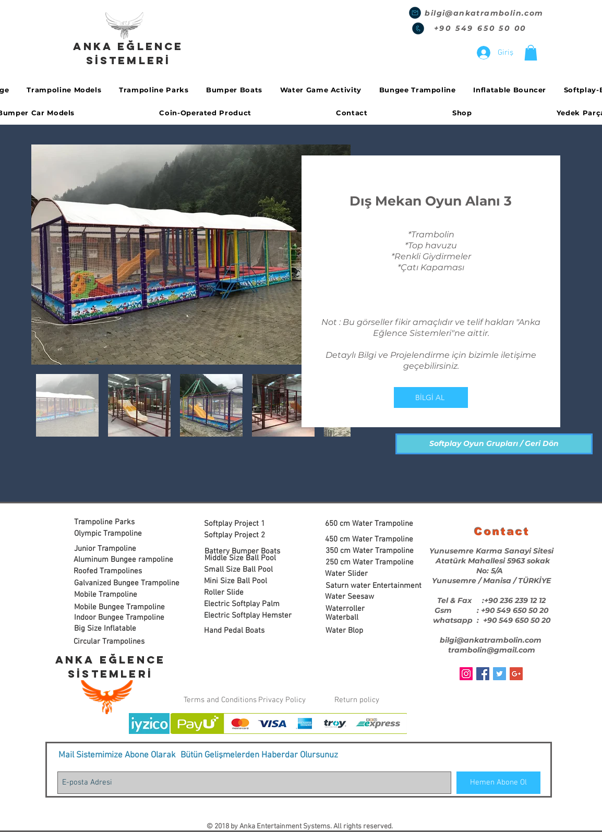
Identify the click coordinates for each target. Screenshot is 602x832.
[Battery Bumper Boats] (243, 551)
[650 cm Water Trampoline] (370, 524)
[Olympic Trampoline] (113, 533)
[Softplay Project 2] (243, 535)
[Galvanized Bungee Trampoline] (126, 583)
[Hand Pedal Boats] (243, 630)
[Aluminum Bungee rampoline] (123, 559)
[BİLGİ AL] (431, 397)
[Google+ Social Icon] (516, 673)
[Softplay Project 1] (243, 524)
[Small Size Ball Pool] (247, 569)
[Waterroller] (364, 609)
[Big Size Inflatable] (122, 628)
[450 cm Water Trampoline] (370, 539)
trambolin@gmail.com (491, 650)
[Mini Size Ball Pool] (243, 581)
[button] (530, 53)
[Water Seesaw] (364, 597)
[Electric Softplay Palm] (243, 604)
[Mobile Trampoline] (113, 594)
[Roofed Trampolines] (112, 571)
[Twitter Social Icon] (499, 673)
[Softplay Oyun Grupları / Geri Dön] (494, 443)
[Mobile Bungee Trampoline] (119, 607)
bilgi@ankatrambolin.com (484, 13)
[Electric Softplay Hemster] (248, 615)
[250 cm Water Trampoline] (371, 562)
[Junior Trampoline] (113, 549)
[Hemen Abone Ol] (498, 782)
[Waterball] (364, 617)
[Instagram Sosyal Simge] (466, 673)
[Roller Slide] (243, 592)
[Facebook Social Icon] (482, 673)
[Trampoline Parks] (113, 522)
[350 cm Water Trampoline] (371, 551)
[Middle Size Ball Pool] (243, 558)
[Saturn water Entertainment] (374, 586)
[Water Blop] (364, 630)
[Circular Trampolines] (114, 641)
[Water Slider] (364, 574)
